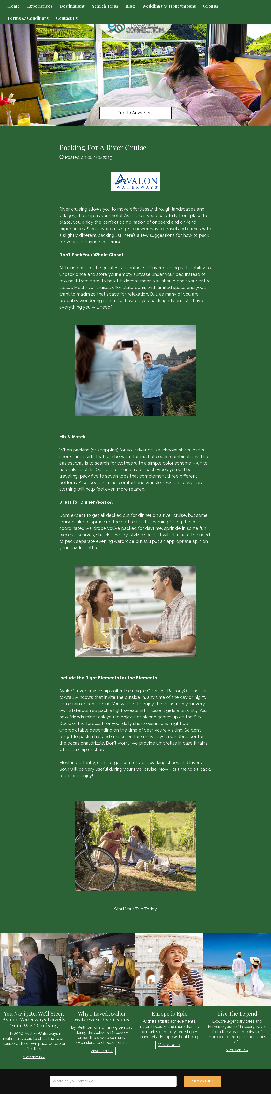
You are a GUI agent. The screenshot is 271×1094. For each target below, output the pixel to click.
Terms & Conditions (28, 18)
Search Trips (105, 6)
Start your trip (202, 1081)
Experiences (39, 6)
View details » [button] (34, 1057)
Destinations (72, 6)
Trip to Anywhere (135, 112)
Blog (130, 6)
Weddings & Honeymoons (169, 6)
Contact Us (67, 18)
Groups (210, 6)
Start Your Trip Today (135, 908)
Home (13, 6)
